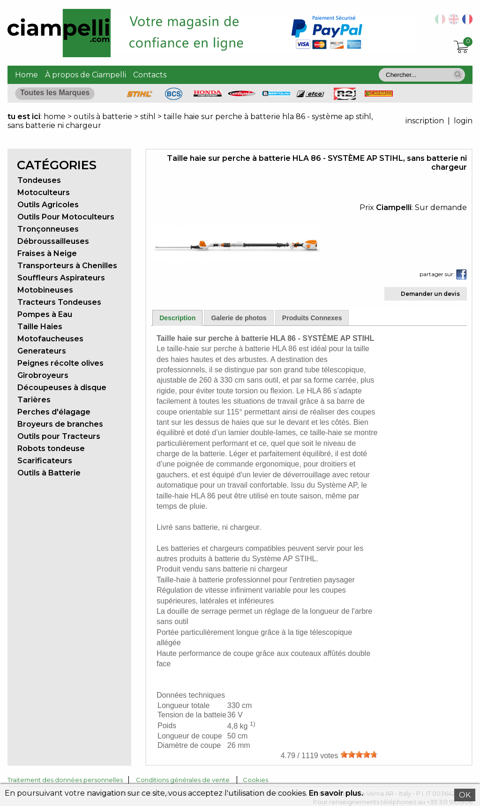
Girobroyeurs (42, 375)
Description (177, 318)
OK (465, 795)
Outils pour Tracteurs (58, 436)
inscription (424, 120)
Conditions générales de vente (183, 779)
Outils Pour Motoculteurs (65, 216)
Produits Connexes (312, 318)
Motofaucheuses (50, 338)
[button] (458, 74)
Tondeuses (39, 180)
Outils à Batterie (49, 472)
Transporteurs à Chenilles (67, 265)
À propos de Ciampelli (85, 74)
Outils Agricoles (48, 204)
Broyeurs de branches (60, 424)
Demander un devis (430, 293)
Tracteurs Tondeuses (59, 302)
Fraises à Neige (47, 253)
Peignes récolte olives (60, 363)
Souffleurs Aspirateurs (61, 277)
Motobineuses (45, 290)
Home (26, 74)
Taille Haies (39, 326)
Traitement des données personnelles (65, 779)
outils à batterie (103, 116)
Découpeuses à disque (61, 387)
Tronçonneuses (48, 229)
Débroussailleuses (53, 241)
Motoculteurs (43, 192)
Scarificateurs (44, 460)
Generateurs (41, 351)
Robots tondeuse (51, 448)
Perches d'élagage (53, 411)
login (463, 120)
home (55, 116)
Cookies (255, 779)
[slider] (359, 754)
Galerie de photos (238, 318)
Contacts (149, 74)
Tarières (34, 399)
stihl (148, 116)
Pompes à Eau (44, 314)
